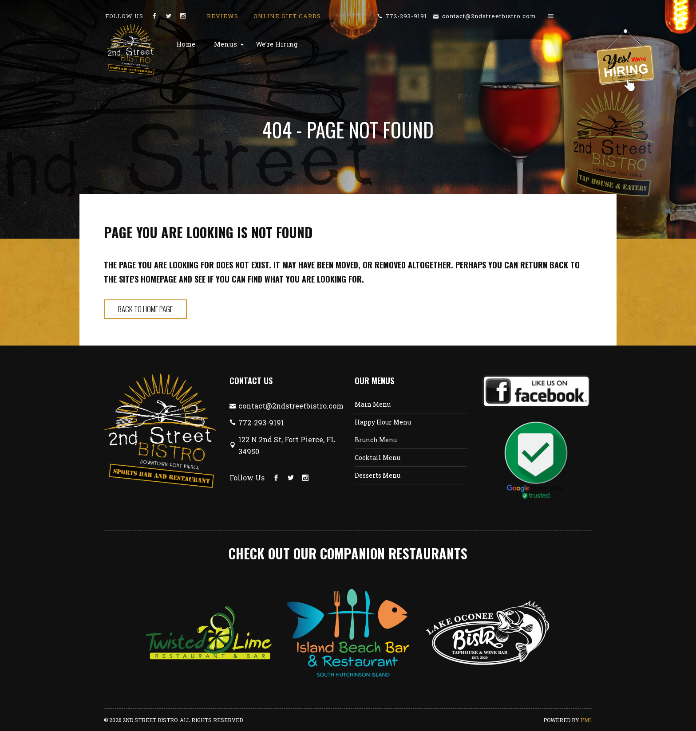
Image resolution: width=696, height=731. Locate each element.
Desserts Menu (377, 475)
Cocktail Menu (377, 457)
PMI (586, 719)
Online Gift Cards (287, 16)
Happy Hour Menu (383, 422)
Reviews (222, 16)
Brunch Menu (376, 440)
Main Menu (373, 404)
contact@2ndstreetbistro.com (489, 16)
